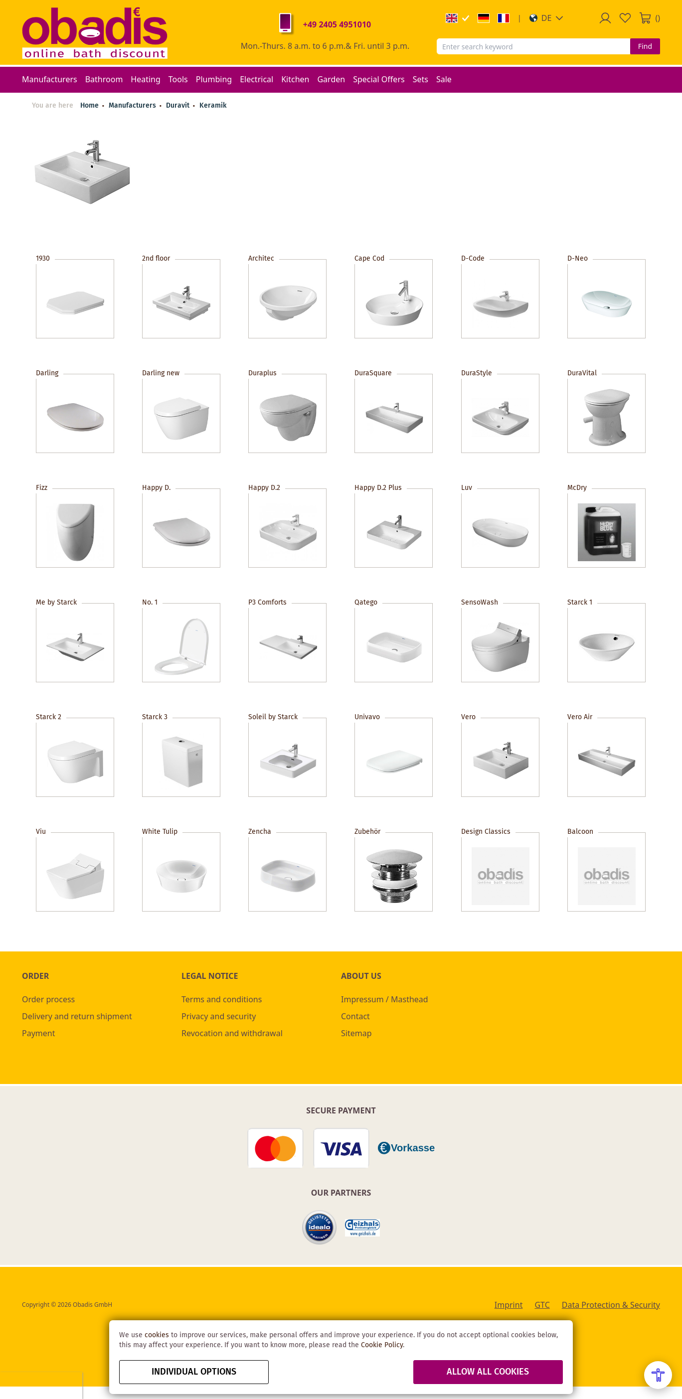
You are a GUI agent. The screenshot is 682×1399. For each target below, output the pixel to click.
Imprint (509, 1304)
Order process (48, 999)
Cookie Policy (382, 1345)
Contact (355, 1016)
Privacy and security (218, 1016)
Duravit (178, 105)
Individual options (194, 1372)
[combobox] (533, 46)
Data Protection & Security (611, 1304)
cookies (157, 1335)
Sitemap (356, 1033)
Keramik (212, 105)
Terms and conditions (221, 999)
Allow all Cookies (488, 1372)
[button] (546, 18)
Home (89, 105)
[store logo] (95, 32)
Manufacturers (133, 105)
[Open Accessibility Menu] (658, 1375)
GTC (541, 1304)
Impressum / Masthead (384, 999)
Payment (38, 1033)
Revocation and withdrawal (232, 1033)
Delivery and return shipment (77, 1016)
